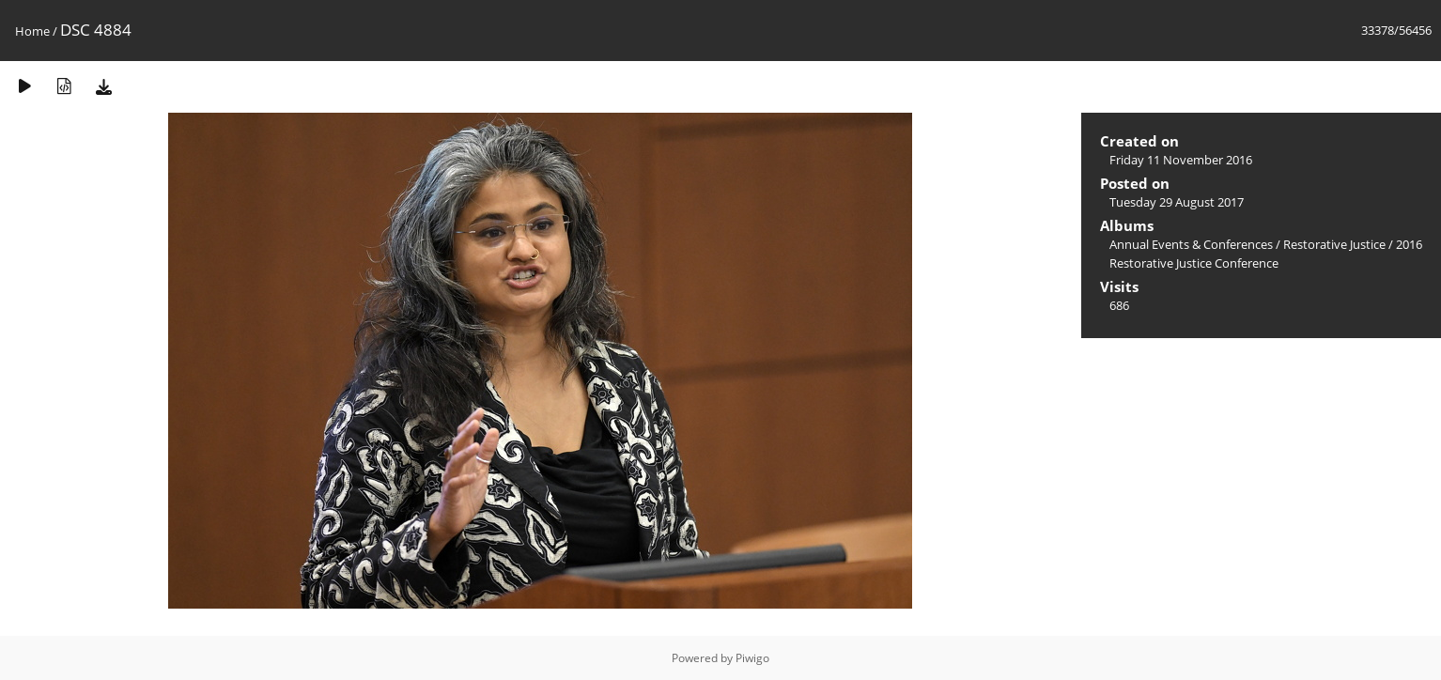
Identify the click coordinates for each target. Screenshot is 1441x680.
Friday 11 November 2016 (1180, 159)
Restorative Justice (1334, 244)
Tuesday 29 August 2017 (1176, 201)
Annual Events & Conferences (1191, 244)
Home (32, 31)
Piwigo (752, 658)
